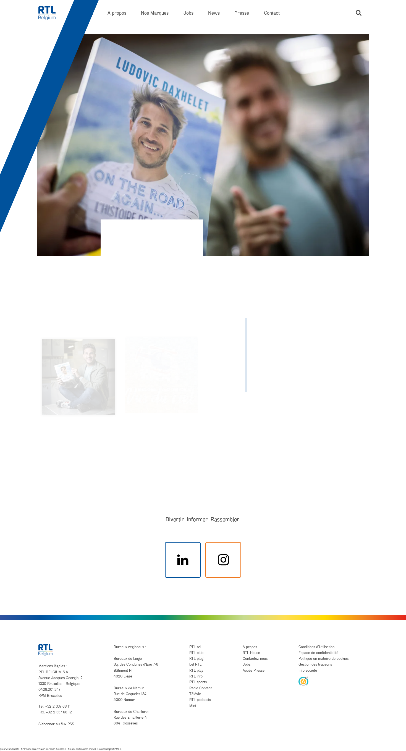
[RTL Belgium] (50, 13)
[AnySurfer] (303, 681)
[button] (359, 13)
